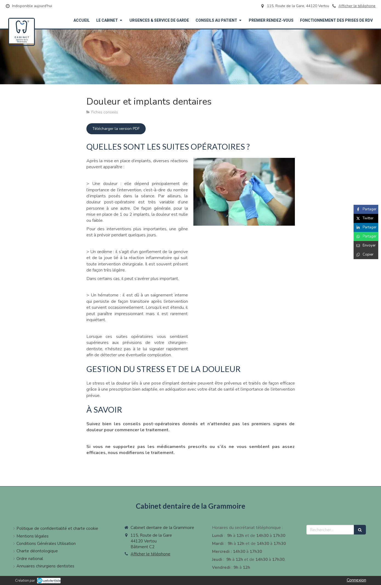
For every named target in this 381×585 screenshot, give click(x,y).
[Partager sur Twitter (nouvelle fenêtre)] (366, 218)
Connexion (356, 580)
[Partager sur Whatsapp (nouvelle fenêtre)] (366, 236)
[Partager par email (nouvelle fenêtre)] (366, 245)
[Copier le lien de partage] (366, 254)
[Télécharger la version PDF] (116, 128)
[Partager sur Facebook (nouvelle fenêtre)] (366, 209)
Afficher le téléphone (357, 6)
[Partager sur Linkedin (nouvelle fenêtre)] (366, 227)
